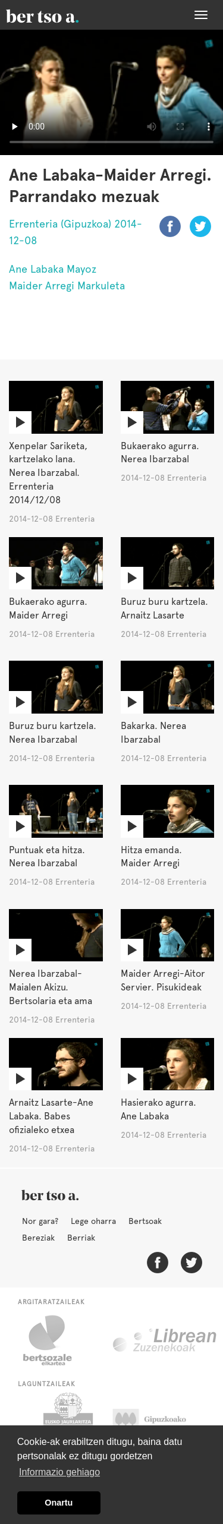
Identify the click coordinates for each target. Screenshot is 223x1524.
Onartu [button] (59, 1502)
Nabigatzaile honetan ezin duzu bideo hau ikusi (111, 92)
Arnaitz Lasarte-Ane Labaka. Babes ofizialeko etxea (51, 1116)
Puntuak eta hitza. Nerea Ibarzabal (47, 856)
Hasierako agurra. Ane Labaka (158, 1109)
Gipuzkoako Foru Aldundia (161, 1422)
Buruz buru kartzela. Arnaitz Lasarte (164, 608)
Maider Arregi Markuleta (67, 285)
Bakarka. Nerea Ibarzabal (153, 732)
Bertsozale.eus (55, 1340)
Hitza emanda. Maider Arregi (151, 856)
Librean (165, 1340)
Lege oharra (93, 1221)
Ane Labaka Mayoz (52, 269)
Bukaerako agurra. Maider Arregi (48, 608)
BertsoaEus (59, 15)
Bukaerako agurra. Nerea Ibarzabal (160, 452)
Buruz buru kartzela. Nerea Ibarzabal (52, 732)
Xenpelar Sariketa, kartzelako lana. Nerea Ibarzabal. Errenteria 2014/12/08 (48, 473)
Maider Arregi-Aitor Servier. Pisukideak (163, 980)
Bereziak (38, 1237)
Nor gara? (40, 1221)
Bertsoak (145, 1221)
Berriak (81, 1237)
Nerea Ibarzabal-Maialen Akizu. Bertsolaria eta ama (50, 987)
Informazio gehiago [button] (59, 1472)
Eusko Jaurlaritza (67, 1422)
